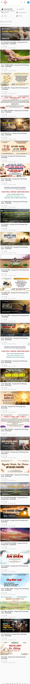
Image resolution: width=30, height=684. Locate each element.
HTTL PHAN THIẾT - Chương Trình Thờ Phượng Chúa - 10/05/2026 (14, 179)
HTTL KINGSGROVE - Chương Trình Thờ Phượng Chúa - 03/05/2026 (14, 361)
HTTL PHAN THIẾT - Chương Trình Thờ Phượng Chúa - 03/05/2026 (14, 384)
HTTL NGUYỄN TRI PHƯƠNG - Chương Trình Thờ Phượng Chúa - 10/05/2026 (14, 43)
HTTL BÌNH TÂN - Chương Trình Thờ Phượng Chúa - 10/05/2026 (14, 88)
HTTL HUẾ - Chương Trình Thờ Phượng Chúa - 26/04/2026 (13, 657)
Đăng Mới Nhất (7, 9)
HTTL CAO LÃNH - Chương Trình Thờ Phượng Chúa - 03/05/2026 (15, 316)
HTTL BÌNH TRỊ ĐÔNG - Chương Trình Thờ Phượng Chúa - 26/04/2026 (14, 612)
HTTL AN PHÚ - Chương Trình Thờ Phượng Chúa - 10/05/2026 (14, 225)
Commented (21, 13)
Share (19, 16)
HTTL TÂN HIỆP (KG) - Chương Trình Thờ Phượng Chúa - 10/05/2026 (14, 247)
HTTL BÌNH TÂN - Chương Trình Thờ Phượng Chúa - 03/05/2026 (14, 293)
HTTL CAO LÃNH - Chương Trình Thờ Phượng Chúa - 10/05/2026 (15, 270)
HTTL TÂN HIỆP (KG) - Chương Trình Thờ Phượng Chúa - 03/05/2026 (14, 339)
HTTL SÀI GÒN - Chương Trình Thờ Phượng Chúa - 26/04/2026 (14, 521)
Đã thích (5, 13)
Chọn (4, 16)
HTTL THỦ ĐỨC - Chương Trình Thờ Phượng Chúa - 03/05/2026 (15, 452)
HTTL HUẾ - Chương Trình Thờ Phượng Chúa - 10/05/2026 (13, 156)
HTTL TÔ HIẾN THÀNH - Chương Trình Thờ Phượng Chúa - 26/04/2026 (15, 589)
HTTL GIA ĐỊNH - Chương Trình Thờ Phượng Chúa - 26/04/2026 (15, 566)
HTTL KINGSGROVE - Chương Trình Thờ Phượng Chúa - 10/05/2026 (14, 202)
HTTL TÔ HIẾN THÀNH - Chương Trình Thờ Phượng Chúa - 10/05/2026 (15, 65)
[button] (28, 2)
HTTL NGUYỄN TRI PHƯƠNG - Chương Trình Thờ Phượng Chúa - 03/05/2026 (14, 498)
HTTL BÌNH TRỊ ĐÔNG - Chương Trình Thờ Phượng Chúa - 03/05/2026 (14, 430)
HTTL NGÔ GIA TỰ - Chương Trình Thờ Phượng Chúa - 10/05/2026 (13, 134)
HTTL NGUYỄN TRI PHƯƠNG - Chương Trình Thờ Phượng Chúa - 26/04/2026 (14, 543)
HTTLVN (3, 46)
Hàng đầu (20, 9)
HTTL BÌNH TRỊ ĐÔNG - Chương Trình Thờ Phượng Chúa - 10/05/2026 (14, 111)
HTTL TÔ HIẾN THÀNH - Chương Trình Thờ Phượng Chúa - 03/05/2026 (15, 475)
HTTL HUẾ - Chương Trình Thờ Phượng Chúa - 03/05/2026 (13, 407)
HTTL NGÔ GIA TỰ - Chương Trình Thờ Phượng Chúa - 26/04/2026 (13, 635)
